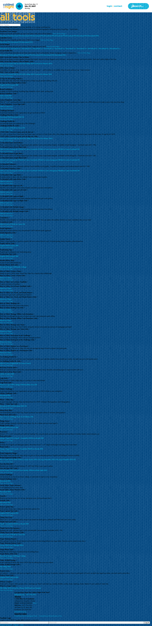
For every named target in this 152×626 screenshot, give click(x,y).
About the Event (22, 616)
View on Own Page (60, 33)
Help (21, 625)
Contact (118, 6)
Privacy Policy (48, 616)
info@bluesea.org (20, 612)
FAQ (16, 616)
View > (35, 603)
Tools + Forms (38, 616)
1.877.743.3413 (31, 594)
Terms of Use (57, 616)
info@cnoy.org (19, 594)
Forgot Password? (6, 625)
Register (31, 616)
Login (109, 6)
